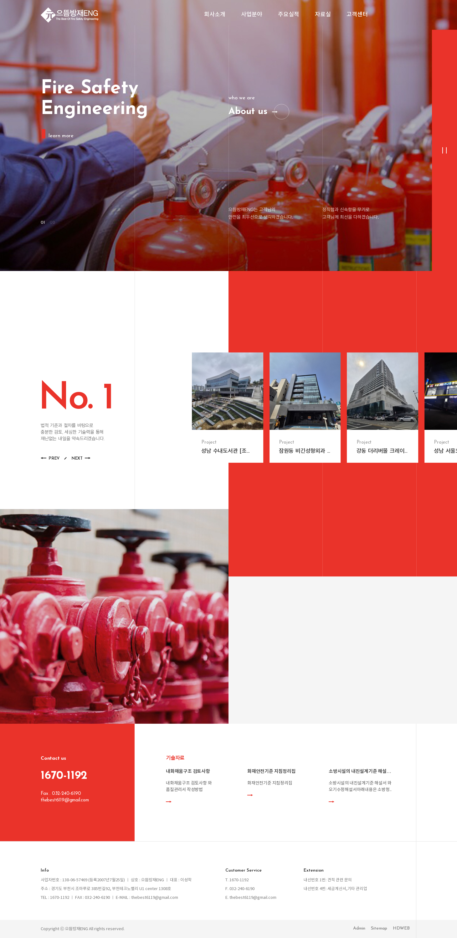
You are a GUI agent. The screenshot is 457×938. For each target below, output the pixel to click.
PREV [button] (54, 458)
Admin (359, 928)
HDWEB (401, 928)
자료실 (323, 15)
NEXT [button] (77, 458)
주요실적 (288, 15)
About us (248, 112)
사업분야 (251, 15)
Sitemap (379, 928)
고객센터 (357, 15)
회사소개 (214, 15)
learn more (61, 135)
